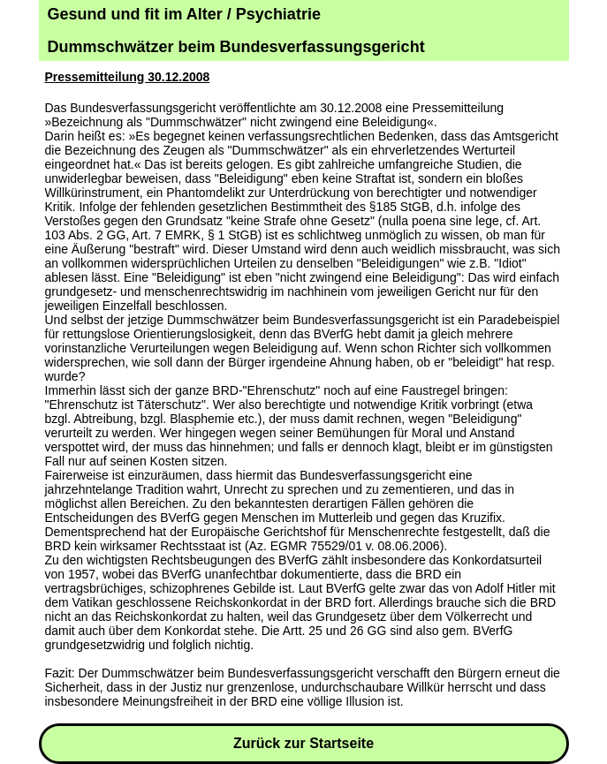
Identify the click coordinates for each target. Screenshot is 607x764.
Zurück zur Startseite (303, 743)
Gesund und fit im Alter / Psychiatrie (184, 14)
